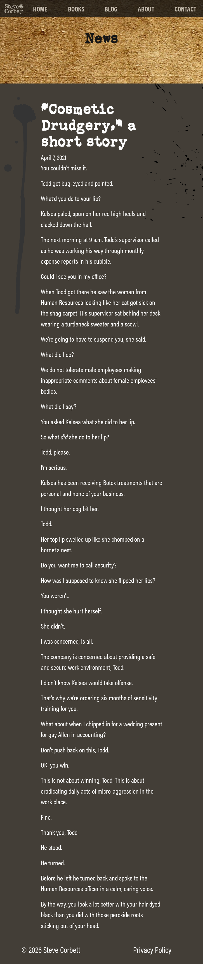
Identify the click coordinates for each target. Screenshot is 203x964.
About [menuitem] (146, 8)
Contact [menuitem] (185, 8)
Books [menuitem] (76, 8)
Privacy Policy (152, 949)
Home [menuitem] (40, 8)
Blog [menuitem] (111, 8)
